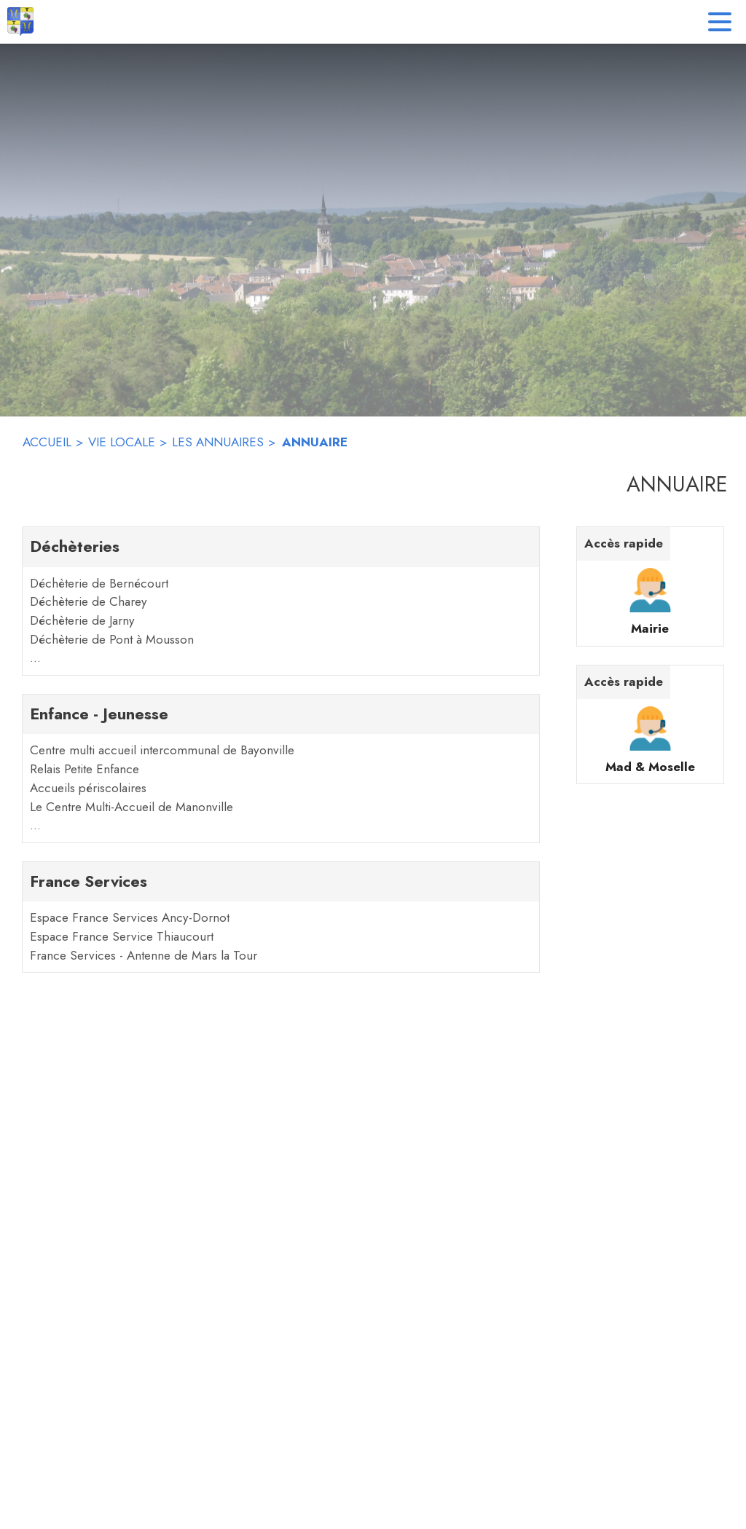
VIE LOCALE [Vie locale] (121, 442)
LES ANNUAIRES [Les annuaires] (218, 442)
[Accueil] (20, 21)
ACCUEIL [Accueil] (47, 442)
